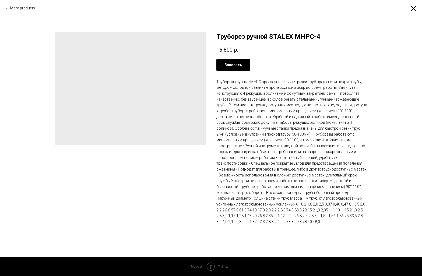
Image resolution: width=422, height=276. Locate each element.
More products (22, 8)
